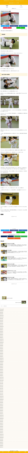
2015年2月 (1, 431)
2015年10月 (2, 418)
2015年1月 (1, 432)
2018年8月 (1, 364)
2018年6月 (1, 367)
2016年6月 (1, 405)
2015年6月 (1, 424)
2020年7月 (1, 329)
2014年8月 (1, 440)
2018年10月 (2, 361)
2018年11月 (2, 359)
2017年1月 (1, 394)
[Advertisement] (14, 222)
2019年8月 (1, 345)
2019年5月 (1, 350)
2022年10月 (2, 310)
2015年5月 (1, 426)
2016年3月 (1, 410)
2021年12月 (2, 315)
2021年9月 (1, 318)
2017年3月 (1, 391)
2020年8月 (1, 328)
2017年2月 (1, 393)
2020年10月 (2, 326)
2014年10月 (2, 437)
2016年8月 (1, 402)
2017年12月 (2, 377)
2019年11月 (2, 340)
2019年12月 (2, 339)
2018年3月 (1, 372)
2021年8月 (1, 320)
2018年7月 (1, 366)
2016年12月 (2, 396)
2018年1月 (1, 375)
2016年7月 (1, 404)
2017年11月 (2, 378)
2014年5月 (1, 445)
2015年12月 (2, 415)
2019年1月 (1, 356)
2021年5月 (1, 321)
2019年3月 (1, 353)
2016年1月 (1, 413)
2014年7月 (1, 442)
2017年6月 (1, 386)
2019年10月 (2, 342)
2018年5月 (1, 369)
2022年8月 (1, 313)
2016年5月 (1, 407)
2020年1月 (1, 337)
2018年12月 (2, 358)
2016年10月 (2, 399)
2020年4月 (1, 334)
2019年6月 (1, 348)
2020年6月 (1, 331)
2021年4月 (1, 323)
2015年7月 (1, 423)
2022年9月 (1, 312)
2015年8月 (1, 421)
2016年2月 (1, 412)
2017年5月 (1, 388)
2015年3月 (1, 429)
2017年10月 (2, 380)
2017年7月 (1, 385)
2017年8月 (1, 383)
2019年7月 (1, 347)
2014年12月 (2, 434)
